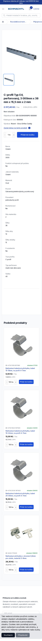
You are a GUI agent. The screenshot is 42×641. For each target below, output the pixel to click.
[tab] (9, 79)
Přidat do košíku (27, 135)
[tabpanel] (21, 54)
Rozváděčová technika (18, 22)
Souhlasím (8, 635)
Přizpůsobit (22, 635)
